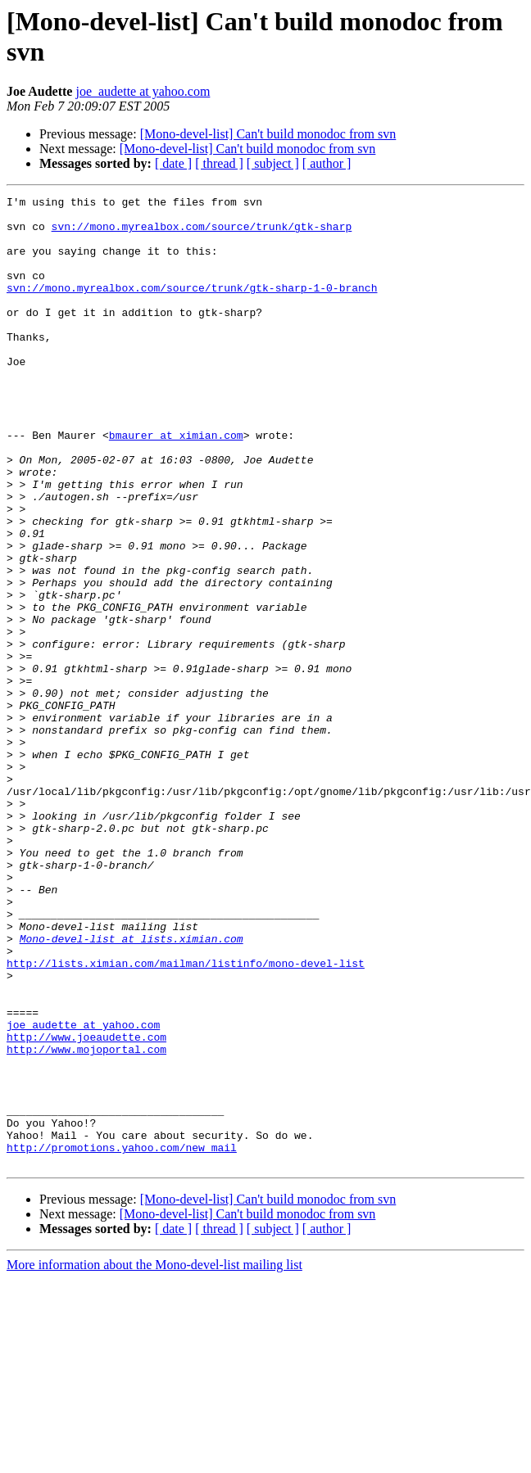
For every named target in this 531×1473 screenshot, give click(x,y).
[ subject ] (273, 163)
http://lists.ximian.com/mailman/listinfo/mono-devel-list (186, 1117)
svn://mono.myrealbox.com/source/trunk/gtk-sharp (202, 233)
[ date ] (173, 163)
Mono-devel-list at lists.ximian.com (131, 1088)
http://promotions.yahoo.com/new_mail (122, 1338)
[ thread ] (219, 163)
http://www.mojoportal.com (86, 1220)
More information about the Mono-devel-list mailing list (154, 1459)
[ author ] (327, 163)
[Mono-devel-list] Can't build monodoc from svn (268, 134)
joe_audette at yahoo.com (142, 91)
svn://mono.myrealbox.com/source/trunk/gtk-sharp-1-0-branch (192, 307)
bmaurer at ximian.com (176, 484)
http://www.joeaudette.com (86, 1206)
